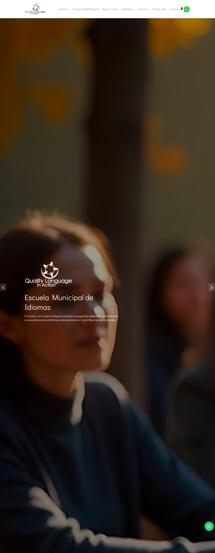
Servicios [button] (143, 9)
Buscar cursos (110, 9)
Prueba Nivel (160, 9)
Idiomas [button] (63, 9)
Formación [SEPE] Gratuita (87, 9)
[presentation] (3, 287)
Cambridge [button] (127, 9)
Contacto (175, 9)
